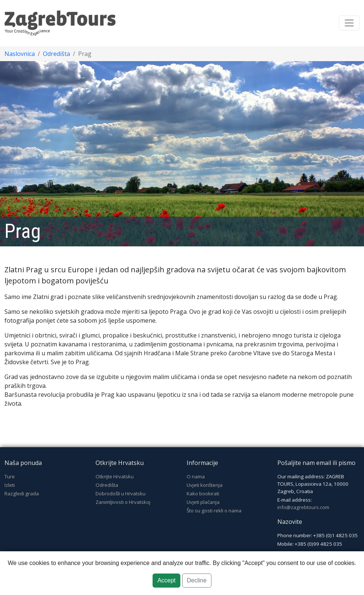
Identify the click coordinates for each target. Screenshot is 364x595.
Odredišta (56, 54)
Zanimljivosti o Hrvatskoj (123, 502)
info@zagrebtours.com (303, 507)
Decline (197, 580)
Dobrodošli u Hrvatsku (121, 493)
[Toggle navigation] (349, 23)
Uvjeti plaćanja (203, 502)
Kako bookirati (203, 493)
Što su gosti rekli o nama (214, 510)
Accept (166, 580)
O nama (196, 476)
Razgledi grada (21, 493)
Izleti (9, 485)
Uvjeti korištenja (205, 485)
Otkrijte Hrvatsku (115, 476)
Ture (9, 476)
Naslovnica (19, 54)
